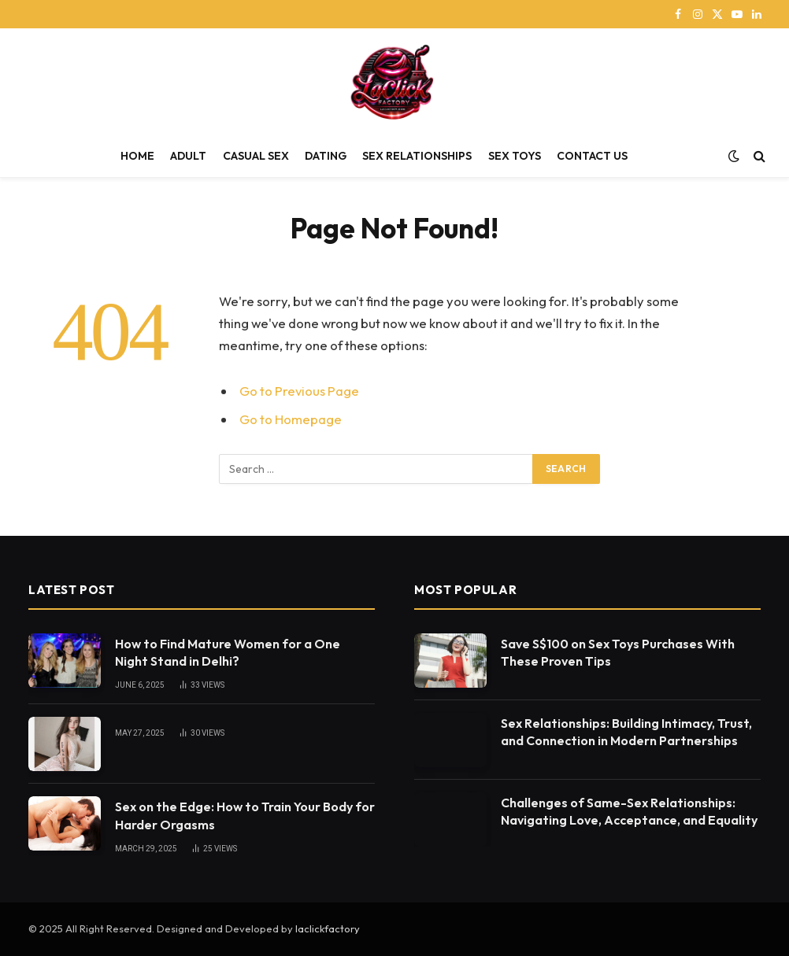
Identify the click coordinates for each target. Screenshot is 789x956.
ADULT (188, 156)
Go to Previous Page (299, 390)
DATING (325, 156)
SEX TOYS (514, 156)
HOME (137, 156)
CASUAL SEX (256, 156)
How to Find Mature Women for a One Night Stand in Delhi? (227, 653)
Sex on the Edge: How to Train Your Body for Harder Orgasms (245, 815)
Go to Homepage (290, 419)
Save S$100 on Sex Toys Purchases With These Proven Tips (618, 653)
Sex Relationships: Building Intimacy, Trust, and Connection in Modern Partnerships (626, 732)
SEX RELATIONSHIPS (417, 156)
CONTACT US (592, 156)
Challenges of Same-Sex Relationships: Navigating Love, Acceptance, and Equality (629, 812)
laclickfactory (327, 928)
